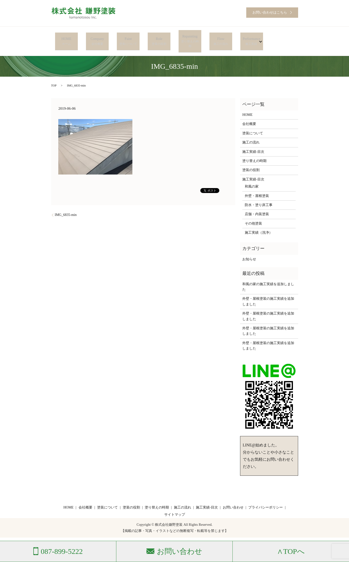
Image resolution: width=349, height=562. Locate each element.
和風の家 (252, 176)
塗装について (252, 123)
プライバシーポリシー (265, 497)
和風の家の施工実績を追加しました (268, 276)
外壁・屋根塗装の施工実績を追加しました (268, 291)
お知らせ (249, 249)
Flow (220, 36)
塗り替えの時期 (254, 151)
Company (97, 36)
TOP (54, 75)
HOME (66, 36)
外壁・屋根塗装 (257, 185)
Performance (249, 36)
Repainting (190, 36)
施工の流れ (251, 132)
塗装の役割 (251, 160)
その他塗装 (253, 213)
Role (159, 36)
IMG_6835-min (66, 205)
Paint (128, 36)
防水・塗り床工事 (258, 194)
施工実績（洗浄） (258, 222)
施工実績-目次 (253, 141)
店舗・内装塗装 (257, 204)
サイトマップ (174, 504)
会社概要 (249, 114)
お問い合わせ (233, 497)
